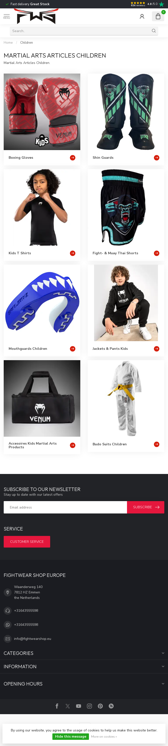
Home (8, 42)
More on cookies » (104, 736)
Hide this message (70, 736)
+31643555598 (26, 610)
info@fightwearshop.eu (32, 638)
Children (26, 42)
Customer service (27, 541)
